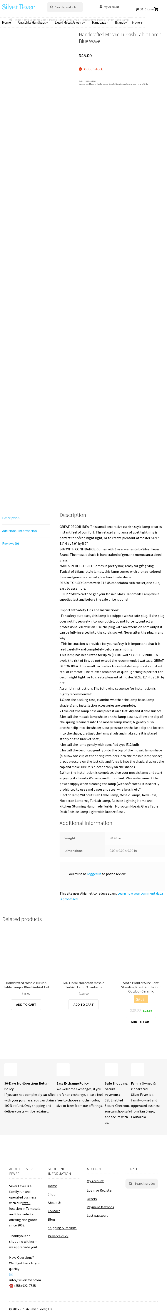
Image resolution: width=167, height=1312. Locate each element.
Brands (120, 22)
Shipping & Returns (62, 1228)
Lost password (97, 1215)
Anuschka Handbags (32, 22)
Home (52, 1186)
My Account (111, 7)
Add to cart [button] (26, 1004)
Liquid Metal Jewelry (69, 22)
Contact (54, 1211)
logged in (94, 874)
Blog (51, 1219)
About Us (54, 1202)
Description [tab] (11, 518)
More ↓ (137, 22)
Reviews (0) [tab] (10, 543)
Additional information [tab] (19, 531)
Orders (92, 1199)
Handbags (99, 22)
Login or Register (100, 1190)
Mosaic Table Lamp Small (102, 84)
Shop (51, 1194)
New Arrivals (121, 84)
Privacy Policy (58, 1236)
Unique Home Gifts (138, 84)
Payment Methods (100, 1207)
